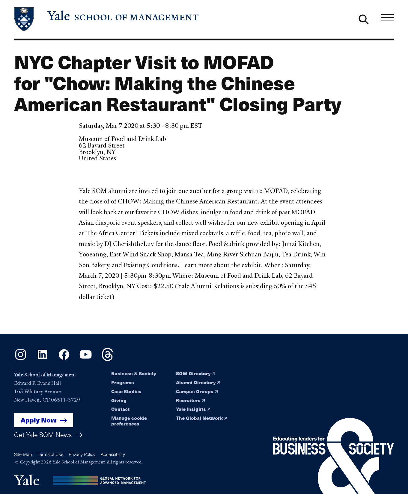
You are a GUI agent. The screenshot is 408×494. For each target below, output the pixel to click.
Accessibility (113, 454)
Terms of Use (50, 454)
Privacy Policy (82, 454)
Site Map (23, 454)
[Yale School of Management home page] (107, 19)
